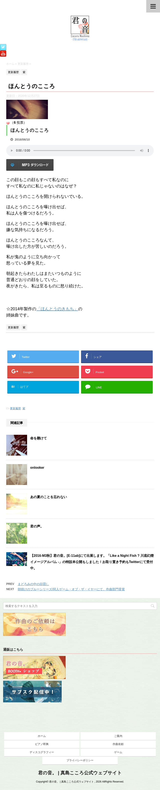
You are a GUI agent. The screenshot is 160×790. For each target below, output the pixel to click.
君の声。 (37, 526)
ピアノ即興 (42, 744)
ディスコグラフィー (42, 752)
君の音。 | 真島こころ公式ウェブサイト (80, 772)
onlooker (37, 467)
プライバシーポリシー (80, 760)
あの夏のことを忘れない (48, 497)
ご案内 (118, 736)
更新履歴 (15, 408)
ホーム (42, 736)
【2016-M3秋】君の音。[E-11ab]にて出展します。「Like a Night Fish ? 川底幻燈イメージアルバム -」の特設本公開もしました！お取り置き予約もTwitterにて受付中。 (92, 562)
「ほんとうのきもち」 (57, 309)
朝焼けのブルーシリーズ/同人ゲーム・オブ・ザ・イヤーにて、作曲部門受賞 (71, 589)
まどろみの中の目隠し (33, 584)
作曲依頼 (118, 744)
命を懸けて (38, 438)
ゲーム (118, 752)
